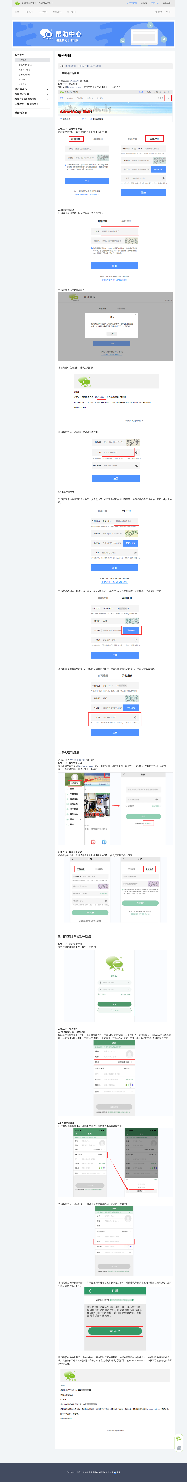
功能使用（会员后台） (31, 103)
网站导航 (167, 3)
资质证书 (57, 12)
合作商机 (43, 12)
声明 (118, 1472)
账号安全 (31, 55)
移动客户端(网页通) (31, 99)
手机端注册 (83, 66)
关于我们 (71, 12)
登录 (160, 12)
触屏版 (144, 3)
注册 (168, 12)
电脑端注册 (70, 66)
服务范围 (28, 12)
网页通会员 (31, 89)
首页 (17, 12)
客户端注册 (95, 66)
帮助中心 (155, 3)
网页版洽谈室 (31, 94)
